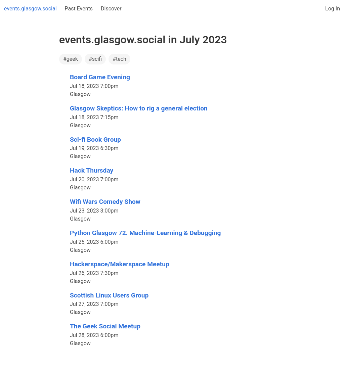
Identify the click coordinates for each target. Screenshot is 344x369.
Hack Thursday (91, 170)
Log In (332, 8)
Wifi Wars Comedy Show (105, 201)
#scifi (95, 59)
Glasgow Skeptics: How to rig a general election (139, 108)
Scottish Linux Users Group (109, 295)
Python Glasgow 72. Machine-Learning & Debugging (145, 233)
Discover (111, 8)
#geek (70, 59)
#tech (119, 59)
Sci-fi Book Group (95, 139)
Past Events (79, 8)
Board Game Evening (100, 77)
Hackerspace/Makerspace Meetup (119, 264)
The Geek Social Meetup (105, 326)
